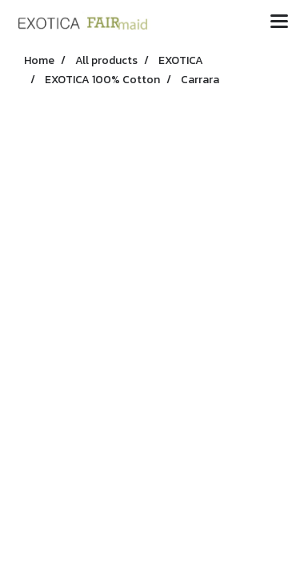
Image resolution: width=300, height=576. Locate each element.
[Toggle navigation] (279, 22)
